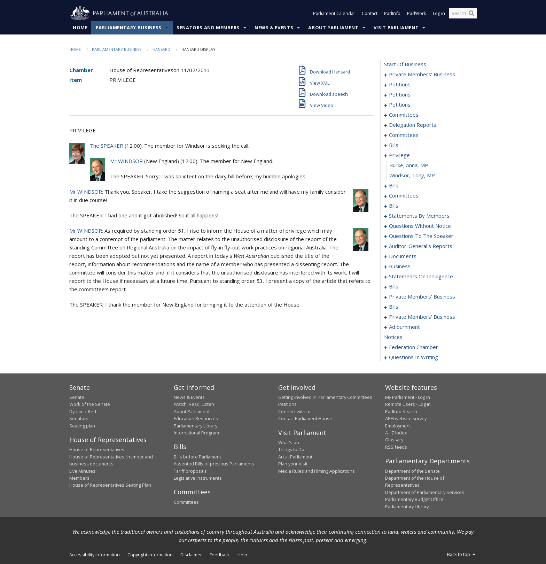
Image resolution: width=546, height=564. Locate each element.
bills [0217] (393, 306)
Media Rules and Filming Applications (316, 471)
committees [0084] (404, 195)
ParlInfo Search (401, 411)
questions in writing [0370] (413, 357)
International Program (196, 433)
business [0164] (400, 266)
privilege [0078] (399, 155)
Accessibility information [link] (94, 554)
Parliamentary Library (195, 426)
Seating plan (82, 426)
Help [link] (242, 554)
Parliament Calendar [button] (334, 13)
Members (79, 478)
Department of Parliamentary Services (424, 492)
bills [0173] (393, 286)
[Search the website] (463, 13)
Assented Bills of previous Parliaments (214, 464)
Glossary (394, 439)
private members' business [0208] (422, 296)
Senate (76, 397)
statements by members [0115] (419, 215)
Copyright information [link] (150, 554)
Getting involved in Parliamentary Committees (325, 397)
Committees (186, 502)
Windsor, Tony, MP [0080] (412, 175)
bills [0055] (393, 144)
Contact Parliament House (305, 418)
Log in (439, 13)
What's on (288, 442)
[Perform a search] (471, 13)
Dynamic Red (82, 411)
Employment (398, 426)
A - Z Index (396, 433)
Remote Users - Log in (408, 404)
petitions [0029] (400, 104)
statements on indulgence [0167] (421, 276)
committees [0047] (404, 134)
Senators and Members (208, 27)
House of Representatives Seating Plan (110, 485)
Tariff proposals (190, 471)
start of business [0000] (405, 64)
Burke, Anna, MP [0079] (408, 165)
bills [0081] (393, 185)
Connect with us (295, 411)
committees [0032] (404, 114)
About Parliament (333, 27)
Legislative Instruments (198, 478)
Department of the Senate (412, 471)
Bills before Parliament (197, 457)
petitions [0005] (400, 84)
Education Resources (196, 418)
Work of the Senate (89, 404)
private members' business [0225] (422, 316)
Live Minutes (82, 471)
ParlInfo (392, 13)
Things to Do (291, 449)
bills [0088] (393, 205)
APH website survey (406, 418)
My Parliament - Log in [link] (407, 397)
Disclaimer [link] (191, 554)
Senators (78, 418)
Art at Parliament (295, 457)
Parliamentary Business (129, 27)
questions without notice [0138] (420, 225)
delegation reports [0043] (412, 124)
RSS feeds (396, 447)
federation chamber (413, 346)
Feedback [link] (220, 554)
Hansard (161, 49)
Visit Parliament (396, 27)
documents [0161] (402, 256)
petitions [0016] (400, 94)
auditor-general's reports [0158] (420, 245)
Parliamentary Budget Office (414, 499)
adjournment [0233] (404, 326)
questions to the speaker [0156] (421, 235)
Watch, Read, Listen (194, 404)
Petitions (287, 404)
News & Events (274, 27)
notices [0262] (393, 336)
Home (80, 27)
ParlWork (416, 13)
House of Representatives (96, 449)
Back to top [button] (462, 554)
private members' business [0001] (422, 74)
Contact (369, 13)
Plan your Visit (292, 464)
